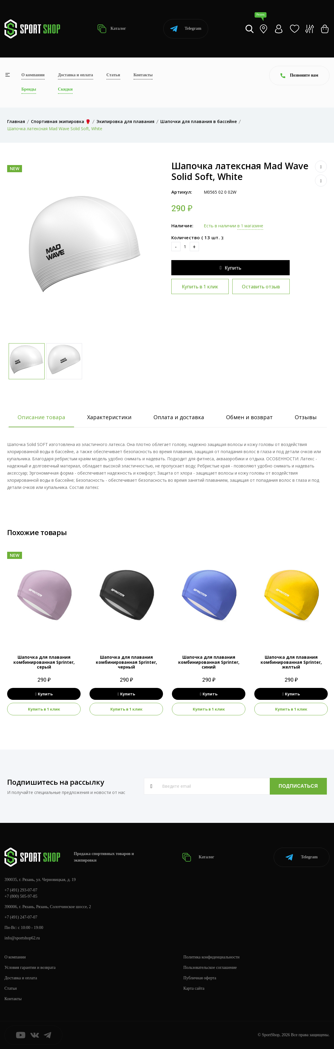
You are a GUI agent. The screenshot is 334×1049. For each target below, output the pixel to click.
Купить (230, 268)
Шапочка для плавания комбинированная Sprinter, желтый (291, 662)
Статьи (113, 75)
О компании (33, 75)
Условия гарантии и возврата (30, 967)
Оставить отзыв (261, 286)
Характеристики (109, 417)
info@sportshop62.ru (22, 938)
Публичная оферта (200, 978)
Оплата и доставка (178, 417)
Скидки (65, 89)
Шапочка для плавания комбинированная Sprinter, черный (126, 662)
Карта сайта (194, 988)
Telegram (185, 28)
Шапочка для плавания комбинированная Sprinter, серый (44, 662)
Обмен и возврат (249, 417)
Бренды (28, 89)
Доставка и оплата (75, 75)
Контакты (143, 75)
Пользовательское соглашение (210, 967)
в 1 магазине (250, 226)
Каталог (111, 28)
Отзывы (306, 417)
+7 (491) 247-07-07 (20, 917)
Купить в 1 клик (200, 286)
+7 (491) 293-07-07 (20, 890)
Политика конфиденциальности (212, 957)
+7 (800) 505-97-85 (20, 896)
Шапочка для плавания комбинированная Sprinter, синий (208, 662)
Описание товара (41, 417)
